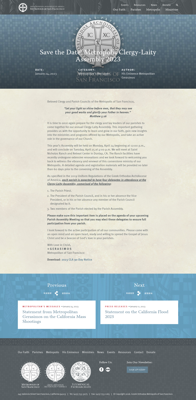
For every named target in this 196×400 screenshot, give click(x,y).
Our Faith (119, 9)
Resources (140, 5)
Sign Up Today (137, 369)
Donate (166, 5)
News (154, 5)
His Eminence (70, 352)
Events (125, 5)
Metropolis (153, 9)
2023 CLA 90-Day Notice (77, 259)
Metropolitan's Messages (94, 73)
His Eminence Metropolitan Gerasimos (138, 75)
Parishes (136, 9)
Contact (138, 352)
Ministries (171, 9)
